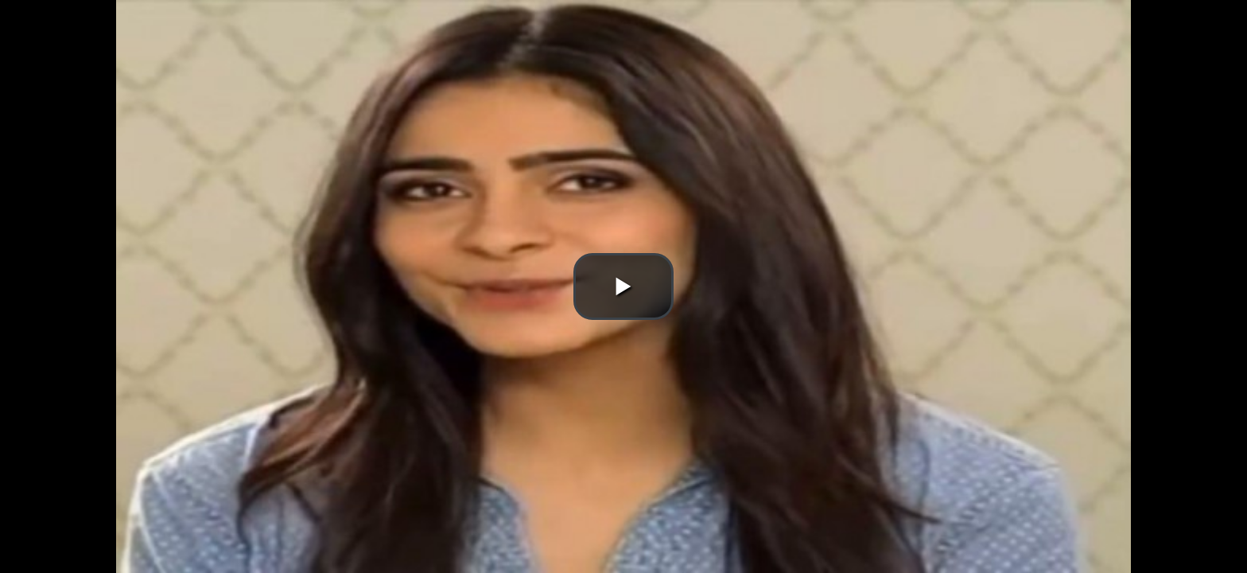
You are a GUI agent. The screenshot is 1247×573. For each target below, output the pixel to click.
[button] (623, 286)
